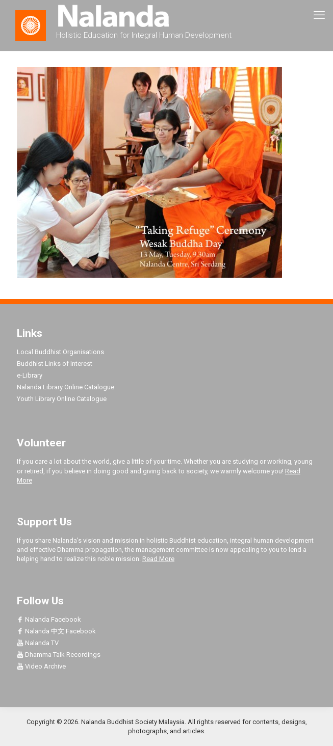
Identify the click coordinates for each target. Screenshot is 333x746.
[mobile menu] (319, 15)
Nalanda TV (38, 643)
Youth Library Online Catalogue (62, 399)
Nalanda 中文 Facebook (56, 631)
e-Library (29, 375)
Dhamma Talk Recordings (58, 654)
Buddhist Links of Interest (54, 363)
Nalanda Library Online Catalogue (65, 387)
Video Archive (41, 666)
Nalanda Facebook (49, 619)
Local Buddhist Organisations (60, 352)
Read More (158, 559)
